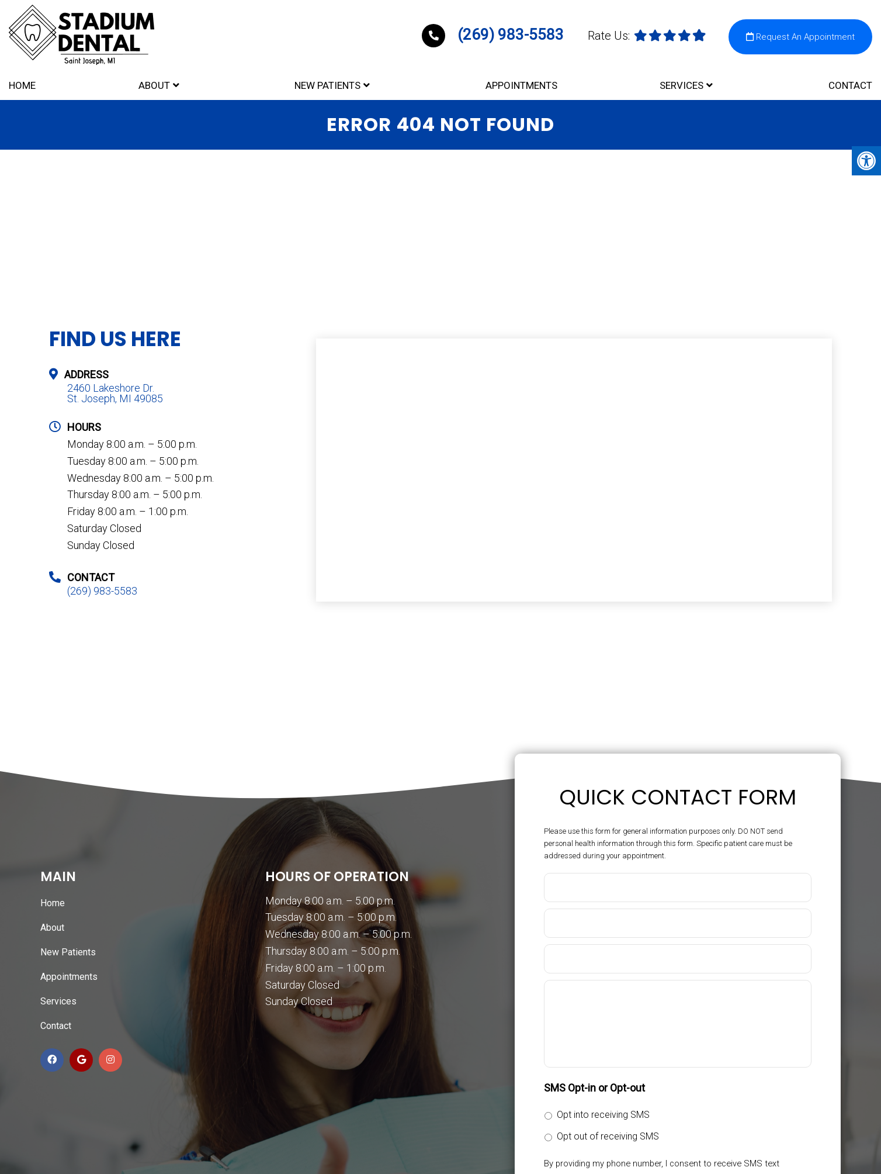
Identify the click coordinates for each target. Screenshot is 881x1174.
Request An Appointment (800, 32)
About (154, 82)
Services (681, 82)
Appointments (521, 82)
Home (22, 82)
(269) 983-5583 (494, 30)
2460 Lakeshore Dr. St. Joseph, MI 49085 (115, 394)
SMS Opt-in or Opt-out (594, 1089)
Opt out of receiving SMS (608, 1137)
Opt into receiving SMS (603, 1115)
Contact (850, 82)
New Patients (327, 82)
